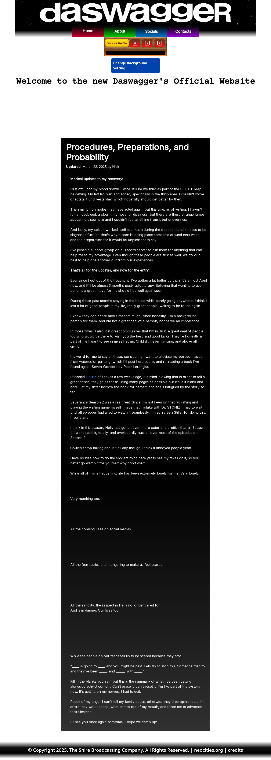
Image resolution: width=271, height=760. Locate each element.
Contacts (183, 31)
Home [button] (88, 31)
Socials (151, 31)
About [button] (119, 31)
